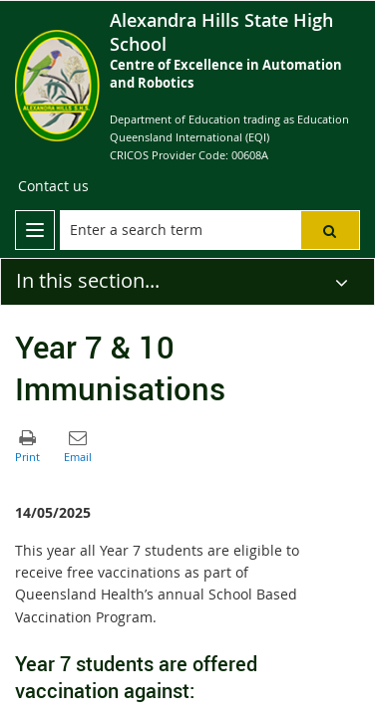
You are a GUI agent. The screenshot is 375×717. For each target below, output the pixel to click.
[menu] (35, 230)
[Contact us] (53, 186)
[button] (330, 230)
